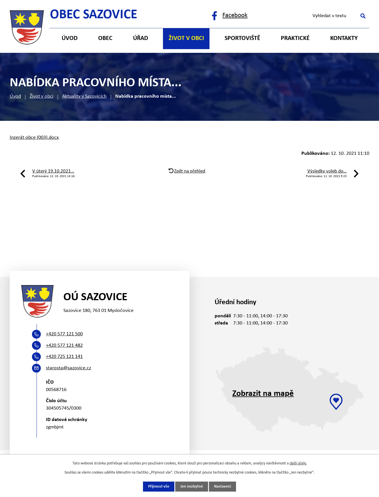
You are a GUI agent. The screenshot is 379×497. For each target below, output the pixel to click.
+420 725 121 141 (64, 356)
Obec (105, 38)
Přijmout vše (158, 486)
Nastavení (222, 486)
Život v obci (41, 96)
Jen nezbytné (191, 486)
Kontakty (344, 38)
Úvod (15, 96)
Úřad (140, 38)
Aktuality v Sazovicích (84, 96)
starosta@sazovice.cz (68, 368)
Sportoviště (242, 38)
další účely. (298, 463)
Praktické (295, 38)
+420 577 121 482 (64, 345)
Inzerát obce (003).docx (34, 137)
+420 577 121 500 (64, 334)
